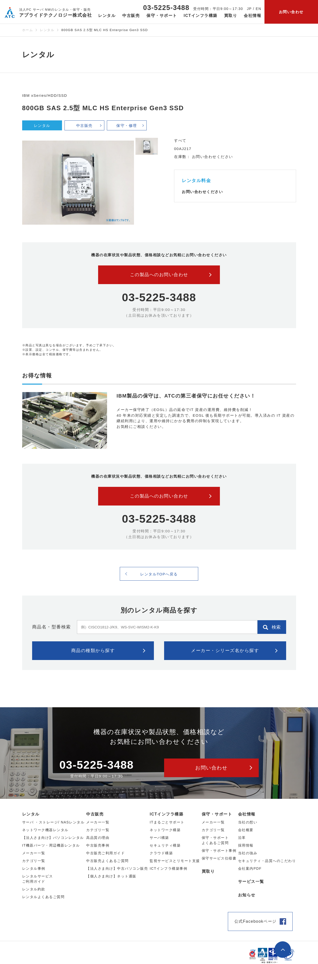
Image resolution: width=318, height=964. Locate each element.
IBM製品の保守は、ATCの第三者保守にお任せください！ (186, 396)
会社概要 (246, 830)
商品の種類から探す (93, 650)
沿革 (242, 838)
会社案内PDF (250, 868)
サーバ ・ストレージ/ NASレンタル (53, 822)
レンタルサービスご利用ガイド (37, 878)
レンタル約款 (33, 889)
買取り (230, 15)
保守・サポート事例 (219, 851)
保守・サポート (217, 814)
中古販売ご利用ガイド (105, 853)
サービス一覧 (251, 881)
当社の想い (247, 822)
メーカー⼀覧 (33, 853)
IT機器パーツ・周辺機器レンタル (51, 845)
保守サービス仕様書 (219, 858)
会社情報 (246, 814)
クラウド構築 (161, 853)
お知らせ (246, 895)
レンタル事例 (33, 868)
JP (249, 9)
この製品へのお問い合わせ (159, 274)
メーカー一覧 (213, 822)
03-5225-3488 (166, 7)
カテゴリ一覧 (213, 830)
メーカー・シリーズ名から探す (225, 650)
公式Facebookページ (255, 921)
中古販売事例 (97, 845)
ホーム (27, 30)
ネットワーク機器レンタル (45, 830)
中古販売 (84, 125)
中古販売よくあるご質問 (107, 861)
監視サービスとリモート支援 (175, 861)
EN (258, 9)
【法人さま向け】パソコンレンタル (53, 838)
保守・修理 (126, 125)
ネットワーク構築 (165, 830)
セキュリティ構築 (165, 845)
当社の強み (247, 853)
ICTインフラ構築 (166, 814)
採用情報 (246, 845)
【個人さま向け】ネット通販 (111, 876)
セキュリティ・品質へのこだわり (267, 861)
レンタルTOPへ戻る (159, 574)
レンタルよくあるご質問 (43, 897)
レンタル (47, 30)
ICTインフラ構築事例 (168, 868)
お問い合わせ (291, 12)
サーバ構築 (159, 838)
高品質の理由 (97, 838)
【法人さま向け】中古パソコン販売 (117, 868)
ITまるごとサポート (167, 822)
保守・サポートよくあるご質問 (215, 840)
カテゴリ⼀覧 (33, 861)
